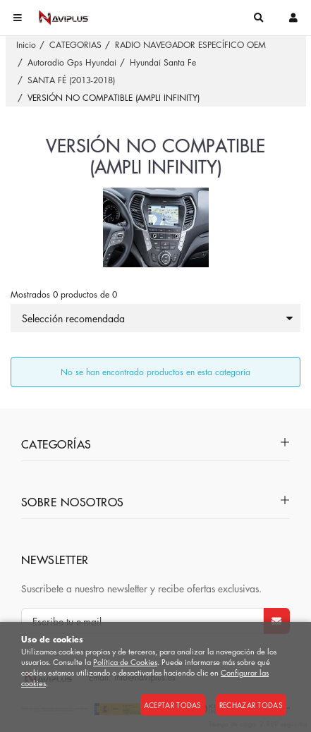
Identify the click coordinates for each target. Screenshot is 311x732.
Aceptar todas (173, 705)
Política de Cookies (125, 662)
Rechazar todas (251, 705)
